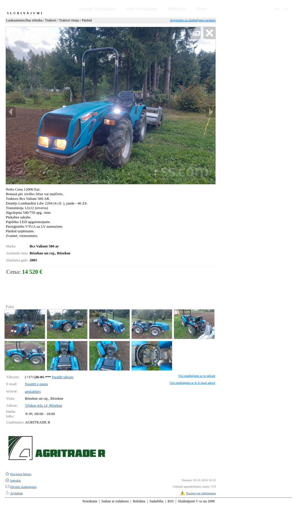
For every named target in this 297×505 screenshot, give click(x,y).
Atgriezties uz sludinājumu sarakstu (192, 20)
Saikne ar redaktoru (115, 501)
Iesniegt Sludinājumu (97, 9)
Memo (201, 9)
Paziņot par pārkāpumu (201, 493)
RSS (171, 501)
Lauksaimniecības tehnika (24, 20)
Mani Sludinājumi (141, 9)
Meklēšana (176, 9)
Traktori (50, 20)
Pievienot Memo (20, 474)
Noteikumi (89, 501)
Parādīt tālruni (62, 377)
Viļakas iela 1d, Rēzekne (43, 405)
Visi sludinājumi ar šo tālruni (196, 375)
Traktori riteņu (69, 20)
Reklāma (139, 501)
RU (278, 9)
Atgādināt (16, 493)
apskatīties (33, 391)
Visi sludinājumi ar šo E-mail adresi (192, 382)
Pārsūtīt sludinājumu (23, 486)
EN (285, 9)
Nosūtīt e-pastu (36, 384)
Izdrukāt (15, 480)
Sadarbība (156, 501)
